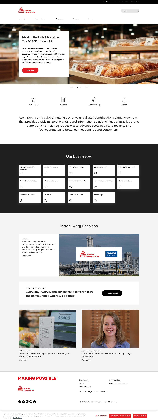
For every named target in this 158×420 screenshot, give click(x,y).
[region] (79, 415)
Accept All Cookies (140, 415)
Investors (106, 2)
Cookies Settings (101, 415)
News (90, 19)
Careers (75, 19)
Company (59, 19)
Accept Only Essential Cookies (120, 415)
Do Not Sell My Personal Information (93, 392)
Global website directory (120, 2)
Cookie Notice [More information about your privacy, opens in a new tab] (17, 418)
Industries (23, 19)
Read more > (26, 257)
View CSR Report (113, 294)
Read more (31, 70)
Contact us (135, 2)
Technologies (41, 19)
